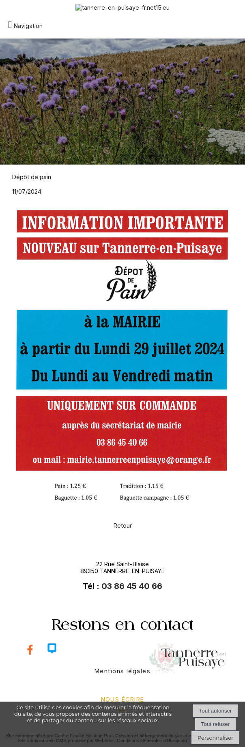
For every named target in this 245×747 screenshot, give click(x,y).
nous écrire (122, 699)
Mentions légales (122, 671)
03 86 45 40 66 (131, 586)
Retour (123, 525)
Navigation (28, 25)
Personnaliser (215, 737)
